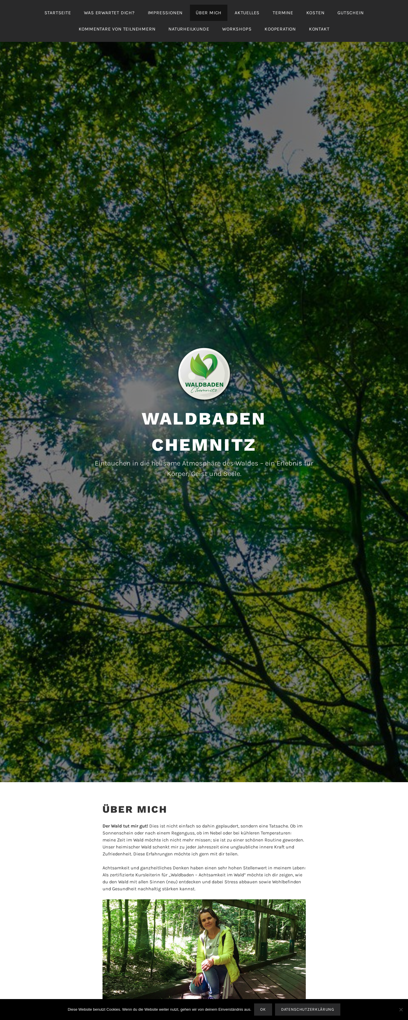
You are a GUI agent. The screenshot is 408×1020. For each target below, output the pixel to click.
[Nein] (401, 1009)
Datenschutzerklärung (307, 1009)
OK (263, 1009)
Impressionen (165, 12)
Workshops (236, 29)
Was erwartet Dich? (109, 12)
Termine (283, 12)
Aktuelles (247, 12)
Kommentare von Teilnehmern (117, 29)
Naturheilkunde (188, 29)
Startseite (57, 12)
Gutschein (350, 12)
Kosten (315, 12)
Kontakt (319, 29)
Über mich (209, 12)
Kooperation (280, 29)
